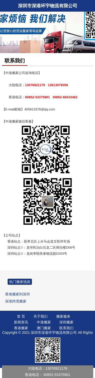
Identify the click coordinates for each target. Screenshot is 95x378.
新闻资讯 (21, 322)
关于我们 (40, 316)
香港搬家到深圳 (17, 294)
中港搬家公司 (15, 73)
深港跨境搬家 (15, 301)
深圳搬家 (66, 322)
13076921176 (56, 368)
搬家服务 (63, 316)
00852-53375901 (57, 375)
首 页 (21, 316)
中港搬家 (44, 322)
